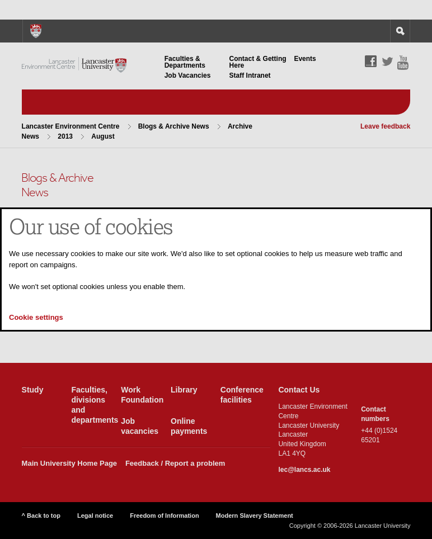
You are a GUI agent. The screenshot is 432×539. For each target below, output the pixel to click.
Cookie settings (36, 317)
